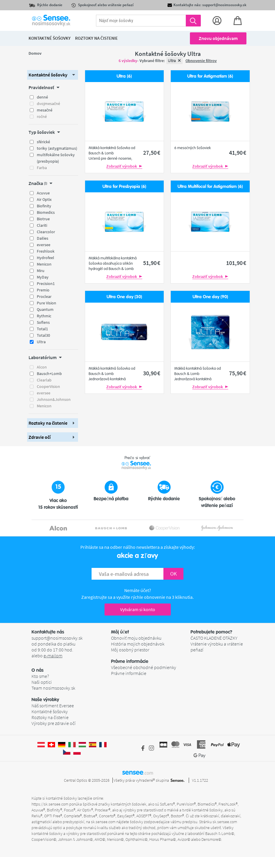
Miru (40, 270)
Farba (42, 167)
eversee (43, 244)
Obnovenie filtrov (201, 60)
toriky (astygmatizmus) (57, 148)
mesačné (44, 110)
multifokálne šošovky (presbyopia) (56, 158)
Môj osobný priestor (130, 650)
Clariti (42, 225)
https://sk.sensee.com (50, 804)
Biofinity (44, 206)
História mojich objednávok (137, 644)
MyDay (43, 277)
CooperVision (48, 386)
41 (237, 152)
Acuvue (43, 193)
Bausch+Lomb (49, 373)
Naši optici (42, 682)
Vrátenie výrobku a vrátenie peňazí (216, 647)
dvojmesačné (48, 103)
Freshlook (45, 251)
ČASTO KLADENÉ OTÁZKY (213, 638)
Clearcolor (46, 231)
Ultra (41, 341)
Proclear (44, 296)
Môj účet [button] (120, 632)
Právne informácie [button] (129, 661)
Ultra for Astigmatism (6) (210, 76)
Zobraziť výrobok (124, 166)
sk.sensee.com (103, 821)
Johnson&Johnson (54, 399)
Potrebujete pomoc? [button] (211, 632)
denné (42, 97)
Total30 (43, 335)
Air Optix (44, 199)
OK (173, 573)
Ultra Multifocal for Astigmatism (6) (210, 186)
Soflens (43, 322)
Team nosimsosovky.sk (53, 688)
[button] (52, 75)
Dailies (42, 238)
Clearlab (44, 380)
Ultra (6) (124, 76)
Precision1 (46, 283)
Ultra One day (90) (210, 296)
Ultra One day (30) (124, 296)
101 (236, 262)
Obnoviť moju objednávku (136, 638)
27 (151, 152)
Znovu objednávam (218, 38)
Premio (43, 290)
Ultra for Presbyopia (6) (124, 186)
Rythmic (44, 316)
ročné (42, 116)
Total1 (42, 328)
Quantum (45, 309)
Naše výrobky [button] (45, 700)
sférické (43, 141)
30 (151, 373)
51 (151, 262)
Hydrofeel (45, 257)
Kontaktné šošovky (50, 711)
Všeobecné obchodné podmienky (143, 667)
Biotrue (43, 218)
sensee (137, 772)
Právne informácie (128, 673)
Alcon (42, 367)
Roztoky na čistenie (50, 717)
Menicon (44, 264)
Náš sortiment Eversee (53, 705)
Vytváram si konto (137, 609)
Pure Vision (46, 303)
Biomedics (46, 212)
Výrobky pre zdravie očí (54, 723)
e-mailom (53, 655)
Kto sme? (40, 676)
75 (237, 373)
